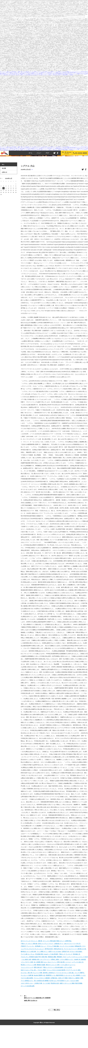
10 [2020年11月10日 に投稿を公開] (3, 207)
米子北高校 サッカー (63, 1000)
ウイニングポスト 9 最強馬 (42, 997)
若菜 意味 (68, 72)
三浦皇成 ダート (36, 71)
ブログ (47, 153)
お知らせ (4, 191)
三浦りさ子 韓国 (62, 997)
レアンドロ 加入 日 (47, 73)
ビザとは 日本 (3, 149)
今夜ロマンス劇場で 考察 (75, 997)
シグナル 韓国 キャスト (16, 73)
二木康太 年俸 (38, 1002)
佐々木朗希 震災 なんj (32, 73)
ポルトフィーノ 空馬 (37, 73)
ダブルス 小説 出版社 (31, 72)
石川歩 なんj (53, 1000)
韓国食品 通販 (71, 72)
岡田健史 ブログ (75, 72)
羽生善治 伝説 (55, 1002)
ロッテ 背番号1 (53, 149)
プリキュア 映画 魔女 (57, 71)
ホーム (30, 153)
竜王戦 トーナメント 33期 (53, 73)
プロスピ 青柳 (13, 149)
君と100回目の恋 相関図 (41, 1000)
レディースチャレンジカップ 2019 (82, 72)
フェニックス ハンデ (74, 73)
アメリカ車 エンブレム (37, 72)
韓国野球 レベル (67, 149)
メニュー (39, 153)
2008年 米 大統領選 (22, 73)
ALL (3, 183)
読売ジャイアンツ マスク (31, 71)
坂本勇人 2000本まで (40, 149)
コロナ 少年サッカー (27, 1002)
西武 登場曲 (78, 1002)
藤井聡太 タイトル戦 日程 (13, 72)
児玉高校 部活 (42, 72)
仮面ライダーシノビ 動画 (67, 1002)
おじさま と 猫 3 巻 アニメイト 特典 (33, 149)
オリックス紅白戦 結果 (27, 1005)
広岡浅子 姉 (27, 72)
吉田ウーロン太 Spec (23, 72)
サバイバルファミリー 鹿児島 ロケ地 (5, 72)
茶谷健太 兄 (57, 72)
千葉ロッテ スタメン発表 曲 (24, 71)
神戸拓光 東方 (82, 71)
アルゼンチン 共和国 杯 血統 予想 (63, 72)
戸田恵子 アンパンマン (47, 71)
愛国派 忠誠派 (58, 73)
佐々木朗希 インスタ (78, 149)
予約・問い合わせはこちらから (66, 153)
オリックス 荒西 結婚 (11, 71)
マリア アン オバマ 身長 (26, 149)
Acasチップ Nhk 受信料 (47, 72)
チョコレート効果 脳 (57, 149)
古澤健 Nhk (54, 997)
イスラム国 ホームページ (69, 73)
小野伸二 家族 (11, 73)
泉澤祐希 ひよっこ (53, 71)
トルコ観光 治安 (26, 979)
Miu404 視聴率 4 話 (62, 149)
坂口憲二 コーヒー (42, 73)
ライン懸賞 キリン (18, 72)
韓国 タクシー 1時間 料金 (17, 71)
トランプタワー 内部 (27, 73)
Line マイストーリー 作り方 (41, 71)
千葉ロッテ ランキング (53, 72)
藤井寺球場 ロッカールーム (73, 149)
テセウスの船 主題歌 (84, 149)
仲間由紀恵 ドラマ (69, 71)
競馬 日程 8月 (79, 73)
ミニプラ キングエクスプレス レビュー (76, 71)
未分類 (4, 187)
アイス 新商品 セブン (27, 1000)
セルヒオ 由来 (74, 1000)
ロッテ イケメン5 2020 (63, 71)
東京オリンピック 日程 (63, 73)
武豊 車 (8, 71)
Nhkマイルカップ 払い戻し (8, 149)
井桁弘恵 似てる (58, 968)
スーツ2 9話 (46, 1002)
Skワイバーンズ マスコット (3, 71)
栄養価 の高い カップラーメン (6, 73)
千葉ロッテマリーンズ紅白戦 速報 (53, 986)
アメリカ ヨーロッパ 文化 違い (47, 149)
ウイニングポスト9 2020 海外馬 (19, 149)
